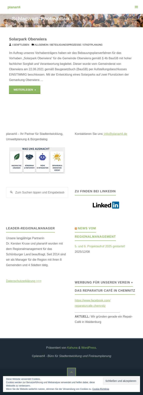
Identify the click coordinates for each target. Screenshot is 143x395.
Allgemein (41, 44)
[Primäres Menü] (136, 7)
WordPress (88, 347)
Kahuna (71, 347)
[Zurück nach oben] (71, 372)
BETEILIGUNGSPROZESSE (65, 44)
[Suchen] (11, 192)
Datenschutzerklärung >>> (23, 281)
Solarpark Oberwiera (28, 39)
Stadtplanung (93, 44)
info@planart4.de (115, 133)
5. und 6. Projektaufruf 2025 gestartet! (100, 246)
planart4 (13, 7)
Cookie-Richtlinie (100, 389)
